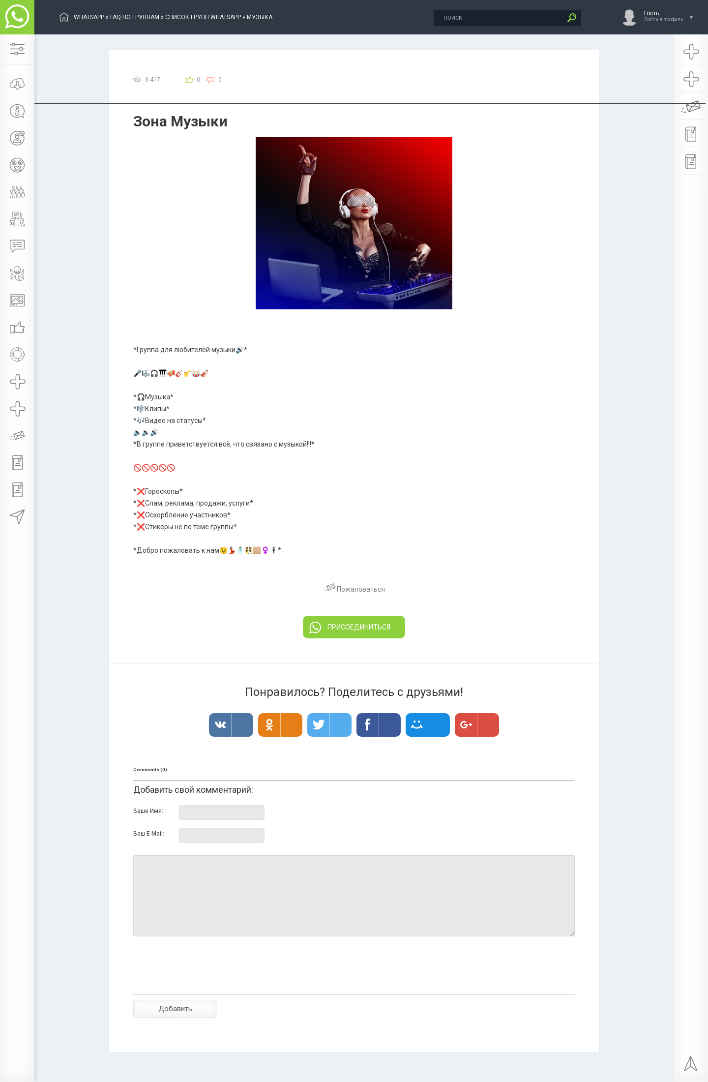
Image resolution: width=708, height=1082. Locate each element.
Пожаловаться (354, 589)
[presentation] (208, 982)
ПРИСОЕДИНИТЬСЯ (349, 627)
